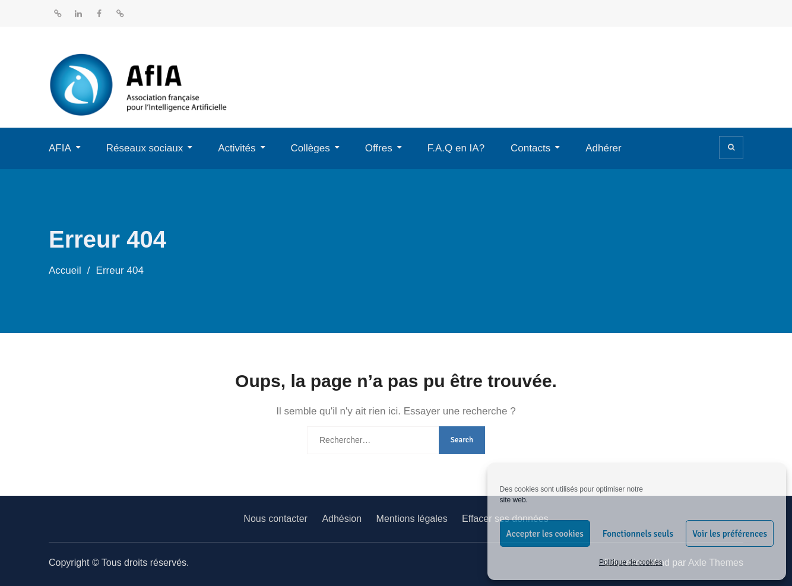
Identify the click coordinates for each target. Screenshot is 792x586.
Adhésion (342, 519)
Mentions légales (412, 519)
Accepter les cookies (545, 533)
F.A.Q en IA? (455, 148)
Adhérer (603, 148)
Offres (378, 148)
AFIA (60, 148)
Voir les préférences (729, 533)
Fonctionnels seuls (638, 533)
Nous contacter (275, 519)
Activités (236, 148)
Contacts (530, 148)
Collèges (310, 148)
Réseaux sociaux (144, 148)
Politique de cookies (631, 562)
